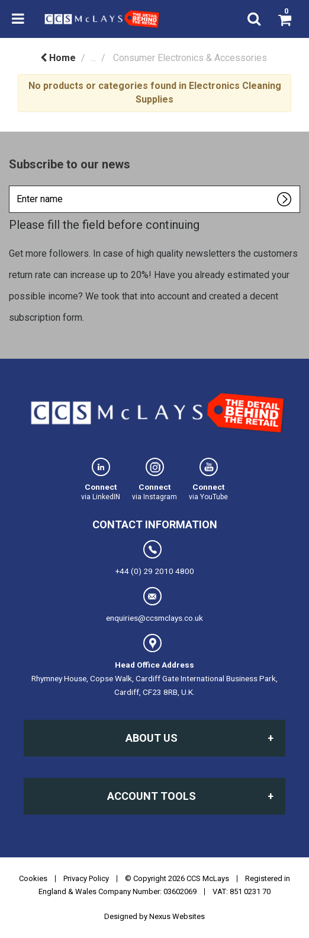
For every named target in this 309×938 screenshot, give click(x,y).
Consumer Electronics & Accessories (190, 57)
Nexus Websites (177, 916)
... (93, 57)
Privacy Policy (86, 878)
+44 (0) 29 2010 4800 (154, 558)
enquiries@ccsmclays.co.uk (154, 605)
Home (58, 57)
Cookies (33, 878)
